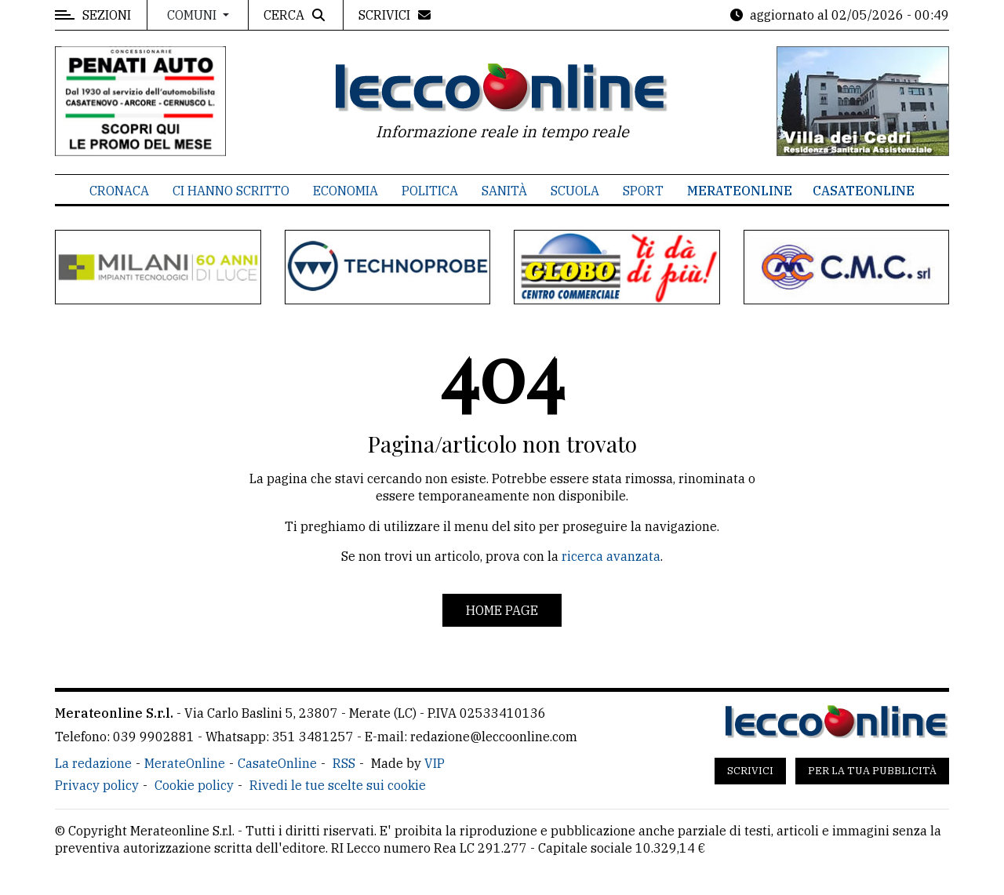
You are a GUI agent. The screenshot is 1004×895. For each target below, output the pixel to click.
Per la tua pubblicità (872, 770)
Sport (643, 190)
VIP (434, 763)
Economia (345, 190)
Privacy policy (97, 785)
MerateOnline (739, 190)
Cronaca (119, 190)
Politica (430, 190)
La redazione (93, 763)
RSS (344, 763)
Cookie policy (194, 785)
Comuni (193, 15)
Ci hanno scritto (231, 190)
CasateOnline (864, 190)
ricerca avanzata (611, 556)
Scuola (575, 190)
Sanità (504, 190)
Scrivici (750, 770)
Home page (502, 610)
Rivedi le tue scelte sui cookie (337, 785)
